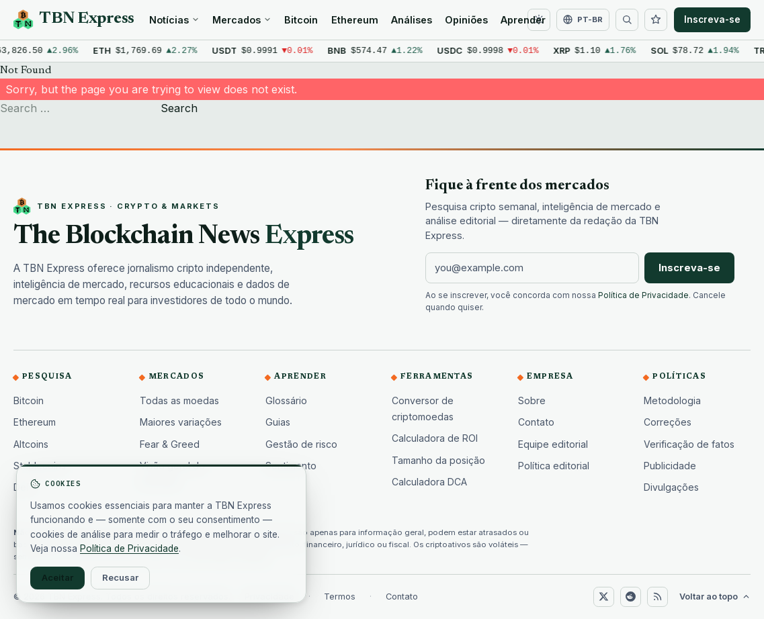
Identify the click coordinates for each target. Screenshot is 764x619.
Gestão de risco (301, 444)
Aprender (523, 20)
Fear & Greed (170, 444)
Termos (339, 596)
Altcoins (30, 444)
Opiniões (466, 20)
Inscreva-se (712, 19)
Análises (411, 20)
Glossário (286, 400)
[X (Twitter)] (603, 597)
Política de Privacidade (643, 295)
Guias (277, 422)
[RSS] (657, 597)
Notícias (174, 20)
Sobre (532, 400)
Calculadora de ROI (435, 438)
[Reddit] (630, 597)
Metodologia (672, 400)
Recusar (120, 577)
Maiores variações (181, 422)
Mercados (241, 20)
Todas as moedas (179, 400)
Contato (536, 422)
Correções (667, 422)
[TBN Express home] (73, 19)
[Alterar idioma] (582, 20)
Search (179, 108)
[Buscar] (627, 20)
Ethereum (354, 20)
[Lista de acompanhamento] (655, 20)
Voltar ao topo (715, 596)
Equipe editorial (553, 444)
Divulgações (671, 487)
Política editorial (553, 465)
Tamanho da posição (438, 460)
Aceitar (57, 577)
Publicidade (670, 465)
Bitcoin (301, 20)
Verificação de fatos (689, 444)
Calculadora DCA (429, 481)
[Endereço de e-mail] (532, 267)
